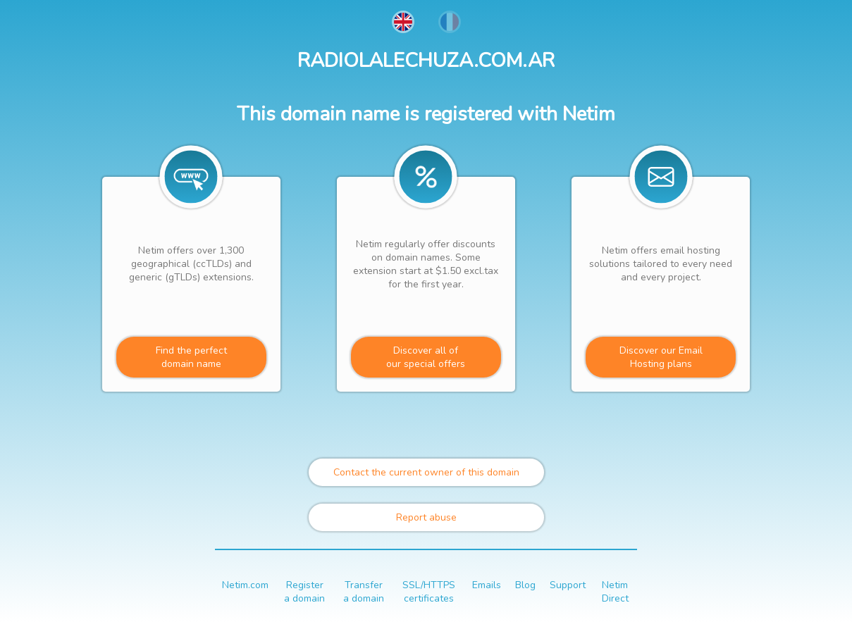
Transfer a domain (363, 591)
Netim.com (245, 585)
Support (568, 585)
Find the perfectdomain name (191, 357)
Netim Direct (615, 591)
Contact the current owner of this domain (426, 472)
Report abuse (426, 517)
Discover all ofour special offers (425, 357)
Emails (486, 585)
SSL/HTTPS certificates (428, 591)
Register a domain (304, 591)
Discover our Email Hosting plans (661, 357)
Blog (525, 585)
